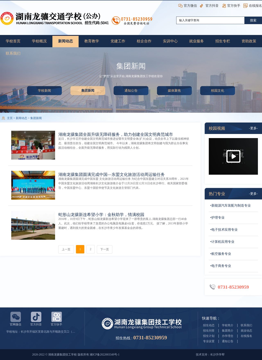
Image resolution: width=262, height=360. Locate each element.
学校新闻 (44, 90)
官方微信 (190, 5)
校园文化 (217, 90)
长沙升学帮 (217, 354)
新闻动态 (21, 118)
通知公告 (131, 90)
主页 (10, 118)
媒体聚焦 (174, 90)
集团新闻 (87, 90)
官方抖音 (212, 5)
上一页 (66, 249)
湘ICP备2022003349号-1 (104, 354)
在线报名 (255, 5)
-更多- (253, 128)
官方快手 (233, 5)
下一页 (104, 249)
